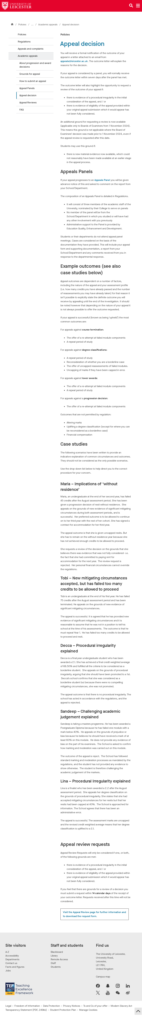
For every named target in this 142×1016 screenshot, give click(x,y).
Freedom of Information (27, 1005)
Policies (22, 24)
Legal (8, 1005)
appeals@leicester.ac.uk (74, 61)
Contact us (11, 963)
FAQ (21, 109)
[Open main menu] (138, 5)
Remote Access (59, 959)
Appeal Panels (27, 88)
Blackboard (57, 952)
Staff (53, 963)
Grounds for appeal (29, 74)
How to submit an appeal (32, 81)
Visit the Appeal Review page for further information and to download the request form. (94, 914)
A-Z (7, 952)
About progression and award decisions (35, 64)
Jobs (8, 970)
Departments (12, 959)
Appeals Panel (102, 180)
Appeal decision (27, 95)
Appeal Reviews (28, 102)
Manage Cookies (88, 1009)
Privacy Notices (71, 1005)
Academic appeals (48, 24)
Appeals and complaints (30, 48)
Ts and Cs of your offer (95, 1005)
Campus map (103, 976)
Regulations (24, 41)
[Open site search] (131, 5)
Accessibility (12, 955)
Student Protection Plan (63, 1009)
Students (56, 966)
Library (54, 955)
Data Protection (51, 1005)
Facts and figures (14, 966)
